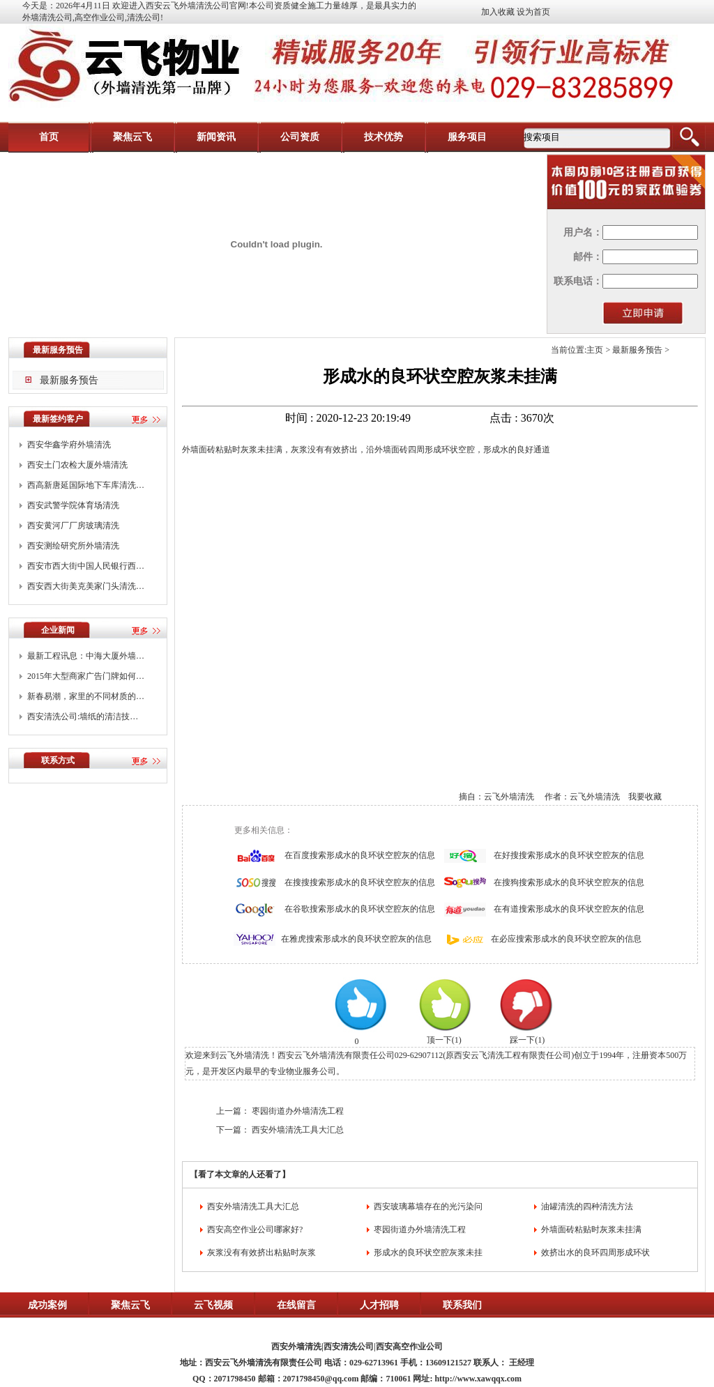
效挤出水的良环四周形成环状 (595, 1252)
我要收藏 (645, 797)
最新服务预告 (69, 380)
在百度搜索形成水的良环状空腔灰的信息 (359, 855)
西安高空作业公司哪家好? (255, 1229)
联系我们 (462, 1305)
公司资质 (299, 137)
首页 (49, 137)
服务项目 (467, 137)
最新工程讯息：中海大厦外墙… (85, 656)
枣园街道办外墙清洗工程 (298, 1111)
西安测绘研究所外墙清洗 (73, 546)
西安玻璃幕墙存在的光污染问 (428, 1206)
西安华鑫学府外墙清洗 (69, 445)
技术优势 (383, 137)
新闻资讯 (216, 137)
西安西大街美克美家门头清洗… (85, 586)
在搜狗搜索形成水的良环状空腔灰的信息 (569, 882)
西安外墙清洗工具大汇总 (298, 1130)
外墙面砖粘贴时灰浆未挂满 (591, 1229)
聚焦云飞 (132, 137)
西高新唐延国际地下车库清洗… (85, 485)
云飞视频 (213, 1305)
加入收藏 (498, 12)
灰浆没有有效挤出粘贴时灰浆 (261, 1252)
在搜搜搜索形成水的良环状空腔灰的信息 (359, 882)
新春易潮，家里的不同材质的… (85, 696)
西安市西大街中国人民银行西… (85, 566)
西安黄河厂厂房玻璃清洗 (73, 525)
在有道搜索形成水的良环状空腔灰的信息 (569, 909)
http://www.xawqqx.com (478, 1379)
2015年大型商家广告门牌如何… (85, 676)
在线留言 (296, 1305)
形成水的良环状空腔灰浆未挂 (428, 1252)
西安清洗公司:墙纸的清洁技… (82, 716)
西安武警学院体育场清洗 (73, 505)
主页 (594, 350)
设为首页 (533, 12)
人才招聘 (379, 1305)
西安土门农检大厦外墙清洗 (77, 465)
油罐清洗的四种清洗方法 (587, 1206)
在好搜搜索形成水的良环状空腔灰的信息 (569, 855)
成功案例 (47, 1305)
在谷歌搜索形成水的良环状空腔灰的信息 (359, 909)
